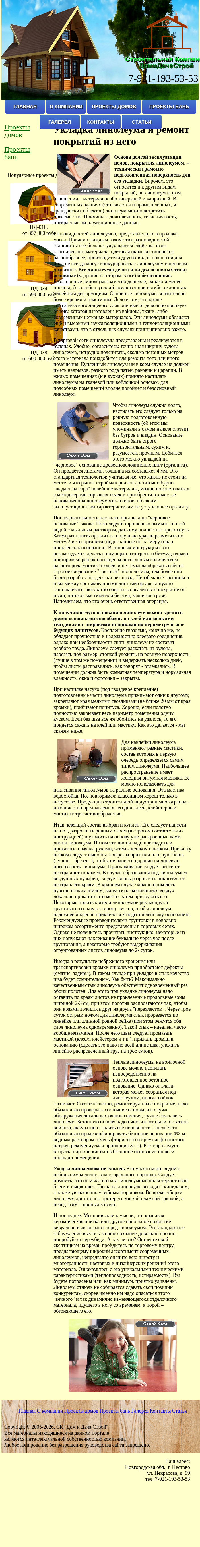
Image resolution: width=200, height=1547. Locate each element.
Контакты (160, 1411)
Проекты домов (17, 130)
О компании (50, 1411)
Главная (27, 1411)
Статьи (179, 1411)
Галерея (139, 1411)
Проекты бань (17, 153)
